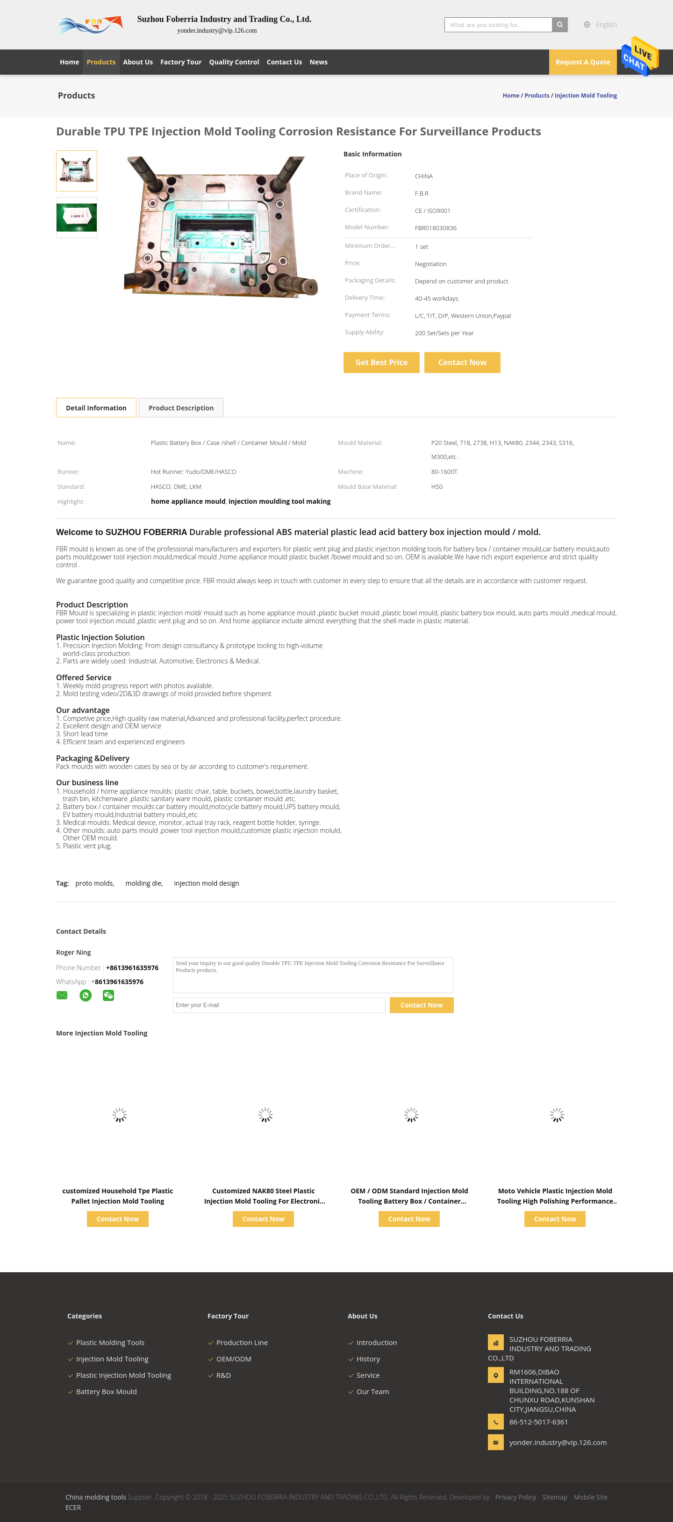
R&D (219, 1375)
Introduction (372, 1342)
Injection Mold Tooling (108, 1358)
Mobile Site (591, 1497)
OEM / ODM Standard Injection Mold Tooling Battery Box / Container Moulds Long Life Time (409, 1201)
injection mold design (206, 883)
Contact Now (462, 362)
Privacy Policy (515, 1497)
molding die (143, 883)
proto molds (94, 883)
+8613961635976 (132, 967)
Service (364, 1375)
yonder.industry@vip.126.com (538, 1442)
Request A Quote (583, 61)
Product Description (181, 407)
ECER (73, 1507)
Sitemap (555, 1497)
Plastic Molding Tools (105, 1342)
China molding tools (95, 1497)
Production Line (238, 1342)
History (364, 1358)
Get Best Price (382, 362)
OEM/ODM (229, 1358)
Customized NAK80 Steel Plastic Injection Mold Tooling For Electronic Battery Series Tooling (263, 1201)
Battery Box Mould (102, 1391)
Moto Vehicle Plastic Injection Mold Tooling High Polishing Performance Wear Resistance (555, 1201)
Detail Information (96, 407)
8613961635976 (119, 981)
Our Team (368, 1391)
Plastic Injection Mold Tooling (119, 1375)
